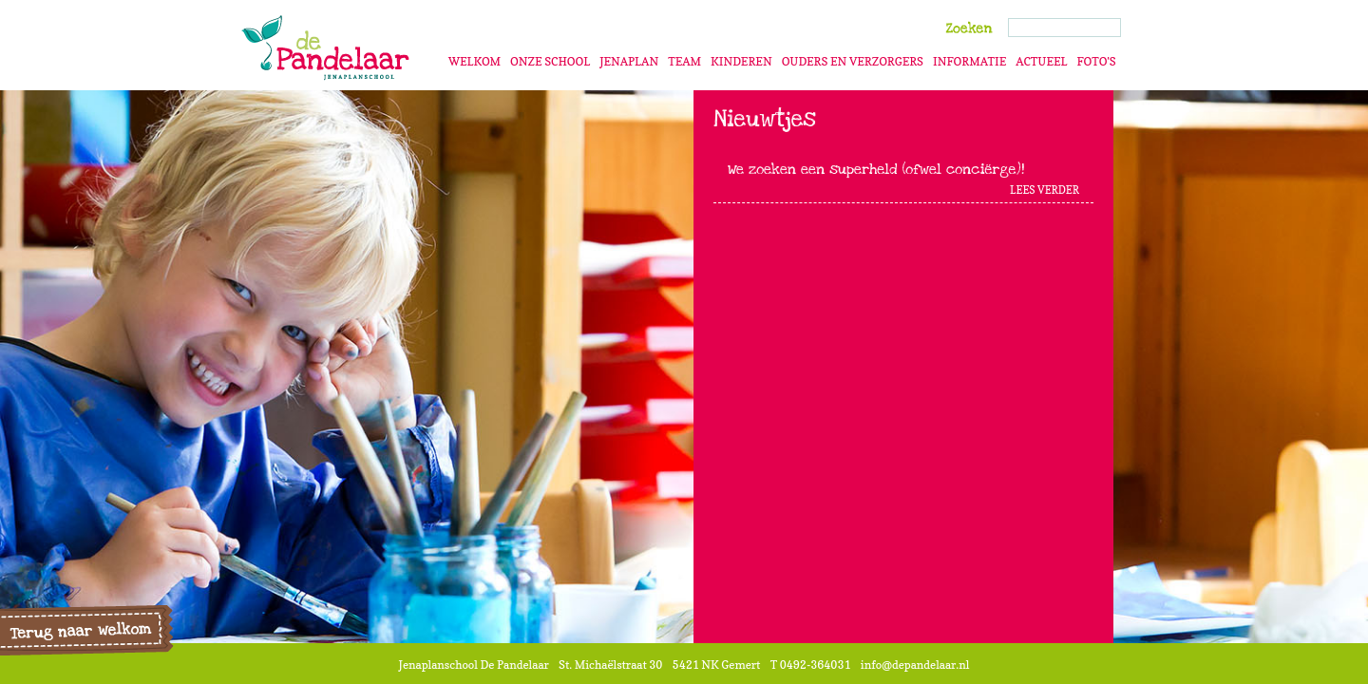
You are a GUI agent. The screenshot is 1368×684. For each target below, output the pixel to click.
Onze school (550, 61)
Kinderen (741, 61)
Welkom (474, 61)
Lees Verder (1044, 190)
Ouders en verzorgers (852, 61)
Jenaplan (628, 61)
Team (684, 61)
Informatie (969, 61)
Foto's (1095, 61)
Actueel (1041, 61)
